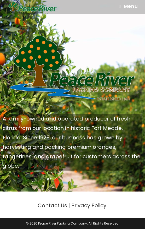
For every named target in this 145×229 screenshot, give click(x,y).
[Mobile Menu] (128, 6)
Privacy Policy (88, 205)
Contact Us (52, 205)
